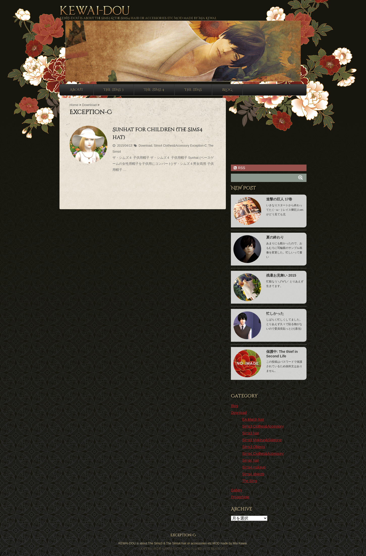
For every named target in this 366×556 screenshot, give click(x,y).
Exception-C (198, 145)
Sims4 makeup (254, 467)
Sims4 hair (250, 460)
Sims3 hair (250, 433)
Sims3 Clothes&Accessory (263, 426)
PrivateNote (240, 497)
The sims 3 (114, 89)
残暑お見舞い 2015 (281, 275)
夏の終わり (275, 237)
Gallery (236, 490)
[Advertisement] (143, 190)
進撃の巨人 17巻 (279, 199)
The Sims (249, 481)
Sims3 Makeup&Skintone (262, 440)
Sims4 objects (253, 474)
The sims (193, 89)
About (76, 89)
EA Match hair (253, 419)
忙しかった (275, 313)
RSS (239, 168)
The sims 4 (154, 89)
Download (145, 145)
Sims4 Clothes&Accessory (171, 145)
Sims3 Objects (253, 447)
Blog (227, 89)
